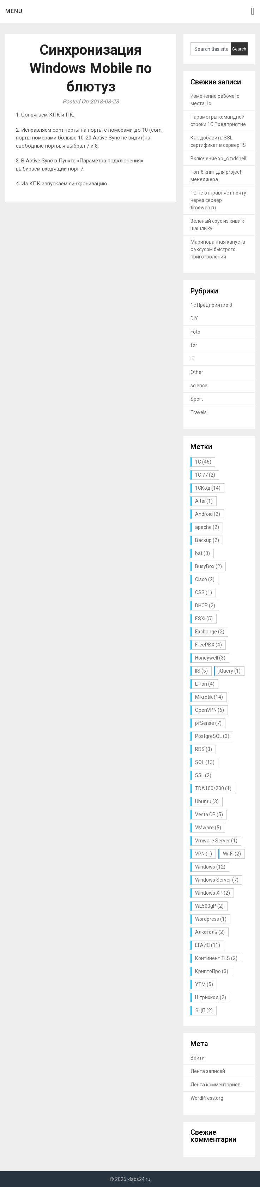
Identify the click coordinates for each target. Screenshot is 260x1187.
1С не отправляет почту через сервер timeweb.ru (218, 200)
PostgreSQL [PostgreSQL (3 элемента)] (212, 736)
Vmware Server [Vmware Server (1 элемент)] (216, 840)
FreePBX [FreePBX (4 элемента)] (208, 645)
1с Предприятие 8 (211, 305)
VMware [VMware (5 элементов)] (208, 827)
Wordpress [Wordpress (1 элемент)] (210, 919)
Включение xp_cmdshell (218, 158)
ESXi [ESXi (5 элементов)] (204, 618)
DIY (194, 318)
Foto (195, 332)
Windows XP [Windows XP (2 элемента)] (212, 893)
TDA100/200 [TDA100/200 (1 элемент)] (213, 788)
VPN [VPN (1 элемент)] (203, 854)
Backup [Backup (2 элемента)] (207, 540)
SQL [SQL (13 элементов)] (204, 762)
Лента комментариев (216, 1084)
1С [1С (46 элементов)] (203, 462)
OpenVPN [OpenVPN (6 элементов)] (209, 710)
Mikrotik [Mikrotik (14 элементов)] (209, 697)
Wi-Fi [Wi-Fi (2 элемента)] (232, 854)
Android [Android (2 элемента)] (207, 514)
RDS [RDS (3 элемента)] (203, 749)
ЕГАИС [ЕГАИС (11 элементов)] (207, 945)
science (199, 385)
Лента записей (208, 1071)
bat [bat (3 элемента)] (202, 553)
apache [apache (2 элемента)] (207, 527)
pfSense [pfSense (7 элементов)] (208, 723)
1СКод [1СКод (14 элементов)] (207, 488)
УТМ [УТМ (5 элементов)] (204, 984)
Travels (199, 412)
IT (193, 359)
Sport (197, 399)
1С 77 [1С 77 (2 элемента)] (205, 475)
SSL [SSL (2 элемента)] (203, 775)
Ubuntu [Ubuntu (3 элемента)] (207, 801)
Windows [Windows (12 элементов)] (210, 867)
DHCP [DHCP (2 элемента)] (205, 605)
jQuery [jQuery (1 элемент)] (230, 671)
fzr (194, 345)
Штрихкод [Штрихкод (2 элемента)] (210, 997)
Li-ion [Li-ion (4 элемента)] (204, 684)
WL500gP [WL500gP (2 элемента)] (209, 906)
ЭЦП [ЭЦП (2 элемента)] (204, 1010)
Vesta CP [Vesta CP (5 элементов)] (209, 814)
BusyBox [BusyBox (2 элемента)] (208, 566)
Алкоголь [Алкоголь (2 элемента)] (210, 932)
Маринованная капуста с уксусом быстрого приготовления (218, 249)
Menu (14, 11)
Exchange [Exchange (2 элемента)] (209, 631)
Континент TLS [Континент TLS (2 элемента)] (216, 958)
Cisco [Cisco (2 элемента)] (204, 579)
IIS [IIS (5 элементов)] (201, 671)
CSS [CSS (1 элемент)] (203, 592)
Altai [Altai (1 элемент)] (204, 501)
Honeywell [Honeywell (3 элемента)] (210, 658)
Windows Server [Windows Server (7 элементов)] (216, 880)
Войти (198, 1058)
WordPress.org (207, 1098)
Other (197, 372)
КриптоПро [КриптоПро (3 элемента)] (211, 971)
